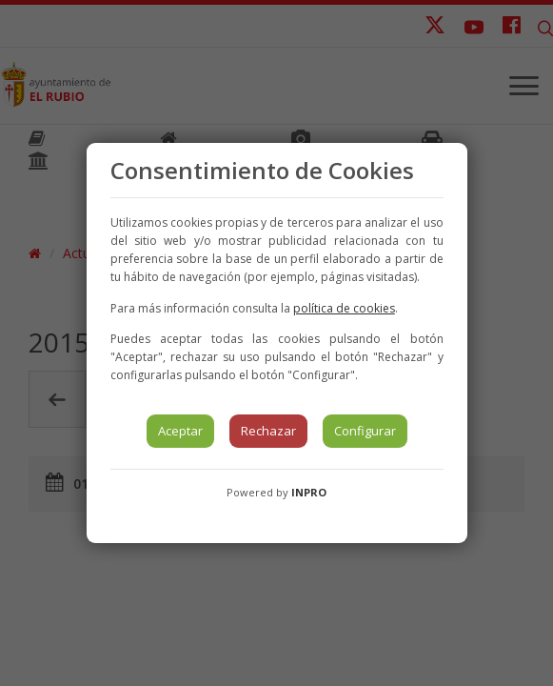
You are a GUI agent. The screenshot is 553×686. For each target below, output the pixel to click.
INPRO (308, 492)
